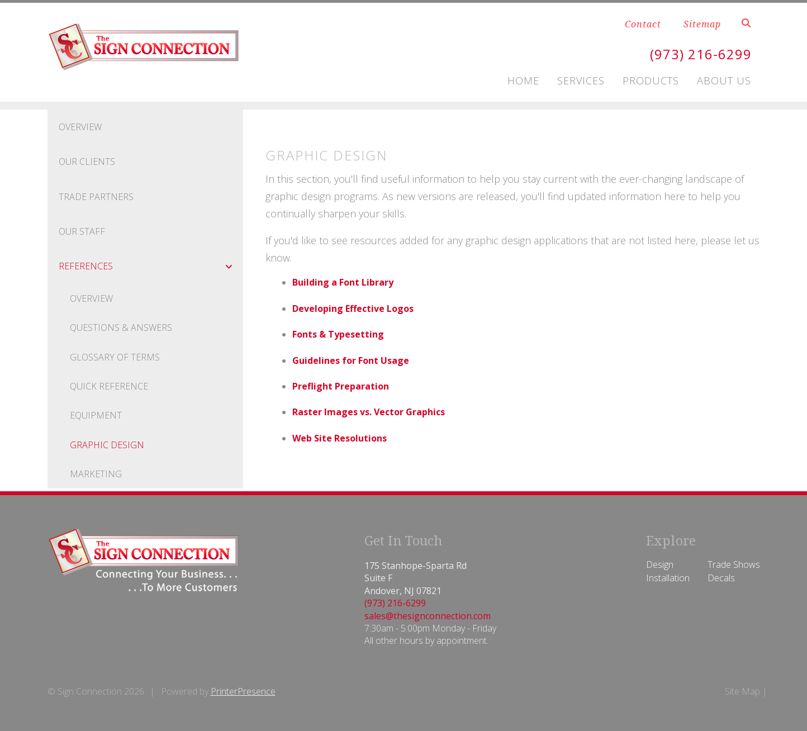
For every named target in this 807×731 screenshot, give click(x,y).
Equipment (96, 415)
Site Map (742, 691)
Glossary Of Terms (115, 357)
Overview (80, 127)
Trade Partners (96, 197)
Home (523, 80)
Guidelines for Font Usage (350, 360)
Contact (643, 24)
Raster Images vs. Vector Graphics (368, 412)
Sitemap (702, 24)
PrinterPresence (243, 691)
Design (659, 564)
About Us (724, 80)
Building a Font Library (342, 282)
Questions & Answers (121, 327)
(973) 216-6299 (701, 54)
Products (651, 80)
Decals (721, 578)
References (151, 266)
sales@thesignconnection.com (427, 616)
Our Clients (87, 161)
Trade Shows (734, 564)
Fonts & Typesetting (338, 334)
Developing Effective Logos (353, 308)
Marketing (96, 474)
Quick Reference (109, 386)
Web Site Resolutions (339, 438)
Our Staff (82, 231)
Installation (668, 578)
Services (581, 80)
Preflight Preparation (340, 386)
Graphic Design (107, 445)
